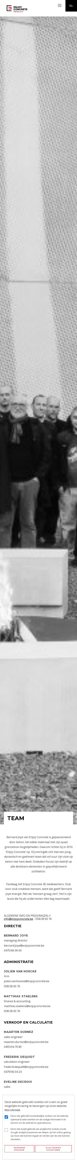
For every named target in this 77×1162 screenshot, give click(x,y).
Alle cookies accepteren (53, 1149)
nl (71, 6)
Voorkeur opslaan (19, 1149)
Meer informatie (12, 1110)
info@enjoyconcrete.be (18, 919)
